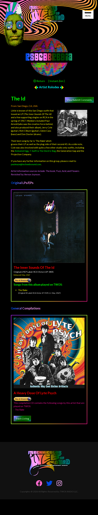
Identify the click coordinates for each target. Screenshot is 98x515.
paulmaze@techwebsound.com (26, 164)
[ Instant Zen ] (56, 81)
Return (39, 81)
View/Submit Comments (79, 99)
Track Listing (22, 418)
